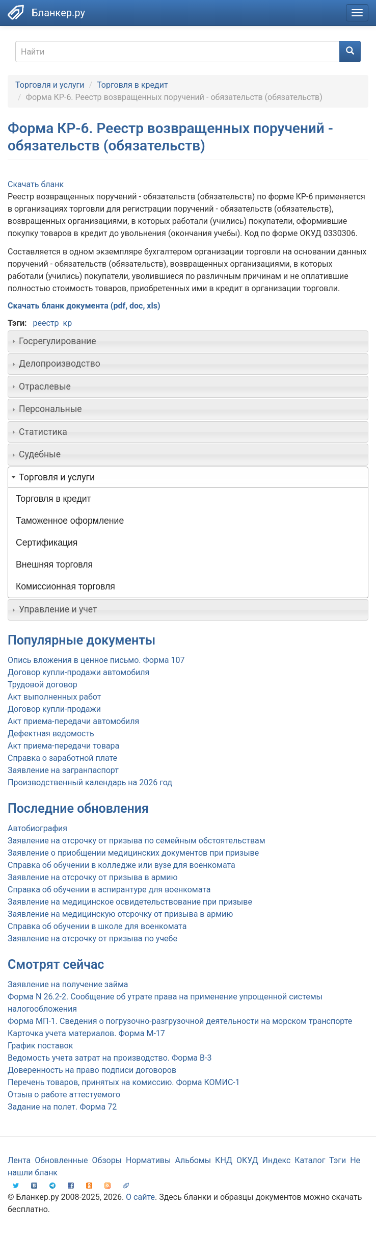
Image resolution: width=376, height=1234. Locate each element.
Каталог (309, 1160)
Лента (19, 1160)
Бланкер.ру (58, 13)
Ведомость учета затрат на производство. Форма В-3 (109, 1058)
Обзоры (107, 1160)
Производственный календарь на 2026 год (90, 782)
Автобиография (37, 828)
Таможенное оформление (70, 521)
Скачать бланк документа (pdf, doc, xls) (84, 306)
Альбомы (193, 1160)
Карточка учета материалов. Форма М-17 (86, 1033)
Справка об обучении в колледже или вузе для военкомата (121, 865)
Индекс (276, 1160)
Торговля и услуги (50, 85)
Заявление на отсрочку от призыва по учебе (92, 938)
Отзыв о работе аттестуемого (64, 1094)
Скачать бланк (36, 184)
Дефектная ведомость (51, 733)
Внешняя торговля (54, 564)
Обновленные (61, 1160)
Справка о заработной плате (62, 758)
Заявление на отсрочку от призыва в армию (92, 877)
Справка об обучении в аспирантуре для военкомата (109, 889)
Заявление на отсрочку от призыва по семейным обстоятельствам (136, 840)
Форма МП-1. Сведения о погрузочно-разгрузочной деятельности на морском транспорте (180, 1021)
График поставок (40, 1045)
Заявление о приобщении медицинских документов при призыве (133, 853)
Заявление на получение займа (68, 984)
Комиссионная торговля (65, 586)
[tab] (188, 341)
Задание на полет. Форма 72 (62, 1107)
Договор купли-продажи (54, 709)
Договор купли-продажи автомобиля (78, 672)
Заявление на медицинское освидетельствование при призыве (130, 902)
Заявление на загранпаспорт (63, 770)
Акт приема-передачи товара (63, 746)
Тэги (337, 1160)
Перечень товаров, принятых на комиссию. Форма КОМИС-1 (124, 1082)
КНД (223, 1160)
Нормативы (148, 1160)
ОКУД (247, 1160)
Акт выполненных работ (54, 697)
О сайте (140, 1197)
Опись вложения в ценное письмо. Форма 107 (96, 660)
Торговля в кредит (132, 85)
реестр (46, 323)
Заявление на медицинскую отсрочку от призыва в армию (120, 914)
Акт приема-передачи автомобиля (73, 721)
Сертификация (46, 542)
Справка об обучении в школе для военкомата (97, 926)
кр (67, 323)
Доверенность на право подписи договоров (92, 1070)
